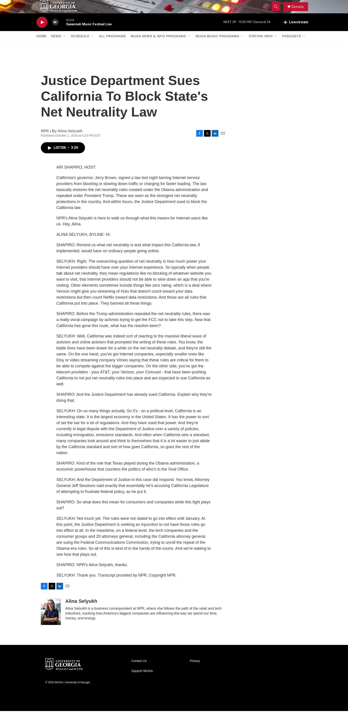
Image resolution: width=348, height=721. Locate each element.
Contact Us (139, 671)
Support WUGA (142, 681)
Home (41, 46)
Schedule (80, 46)
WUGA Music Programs (217, 46)
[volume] (55, 32)
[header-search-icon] (277, 11)
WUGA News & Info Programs (158, 46)
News (56, 46)
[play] (41, 32)
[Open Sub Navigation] (64, 46)
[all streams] (296, 32)
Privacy (195, 671)
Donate (300, 11)
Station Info (261, 46)
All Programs (112, 46)
